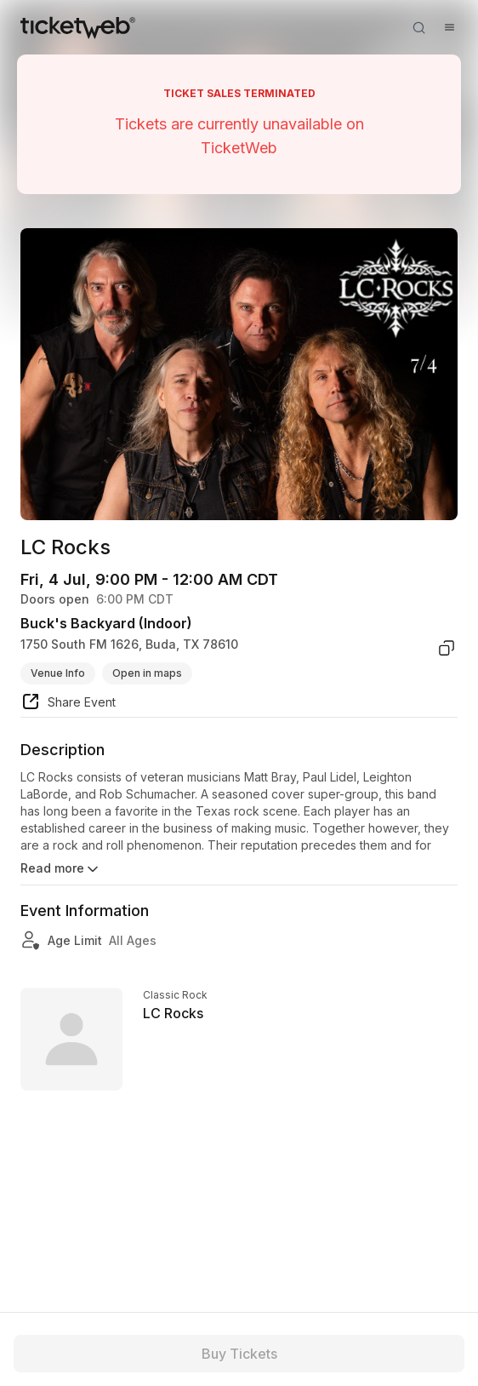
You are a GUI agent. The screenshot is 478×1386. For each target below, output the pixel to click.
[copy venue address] (446, 648)
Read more (60, 869)
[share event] (68, 704)
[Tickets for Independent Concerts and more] (77, 27)
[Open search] (418, 27)
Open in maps (147, 673)
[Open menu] (449, 27)
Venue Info (58, 673)
